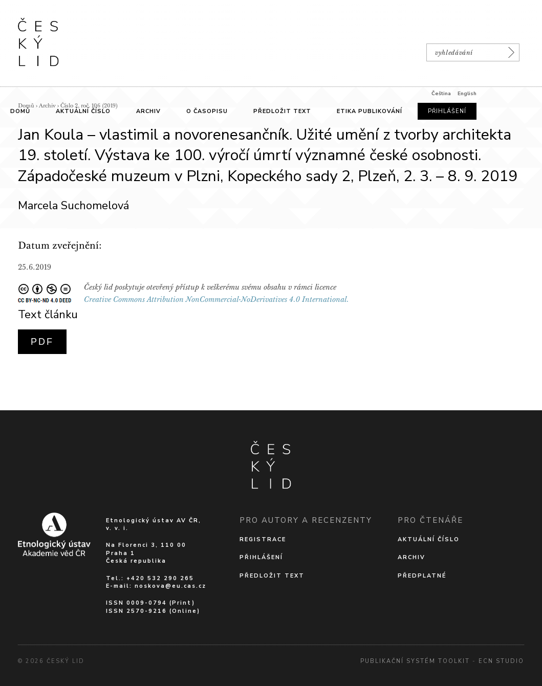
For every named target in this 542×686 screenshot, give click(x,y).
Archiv (47, 105)
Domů (26, 105)
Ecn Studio (501, 661)
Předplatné (422, 576)
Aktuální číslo (429, 539)
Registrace (263, 539)
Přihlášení (261, 557)
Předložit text (272, 576)
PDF (42, 342)
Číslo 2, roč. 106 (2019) (89, 105)
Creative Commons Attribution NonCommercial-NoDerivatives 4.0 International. (216, 299)
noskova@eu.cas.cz (170, 586)
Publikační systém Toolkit (415, 661)
